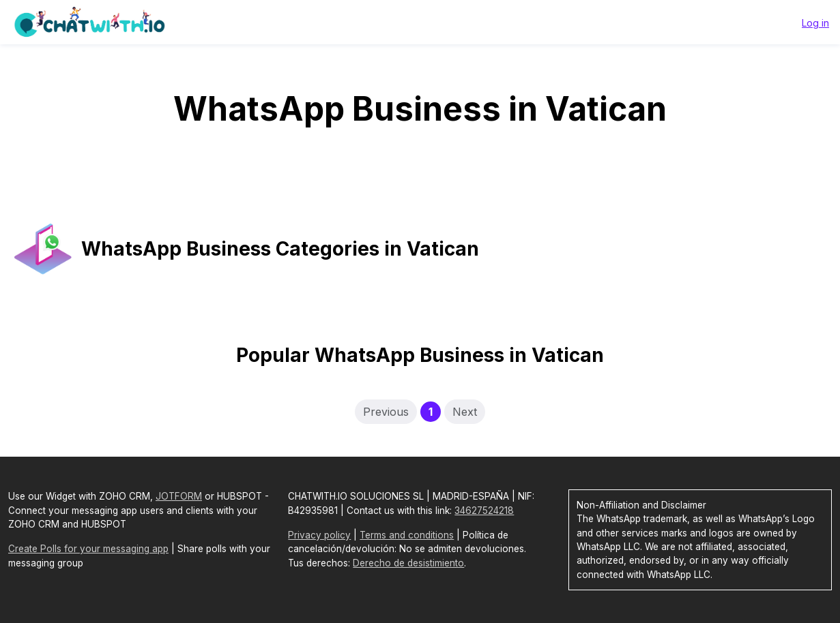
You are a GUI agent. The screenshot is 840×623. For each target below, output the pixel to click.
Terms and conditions (407, 535)
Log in (815, 23)
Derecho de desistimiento (408, 563)
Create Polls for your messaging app (88, 548)
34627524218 (484, 510)
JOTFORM (179, 496)
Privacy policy (319, 535)
